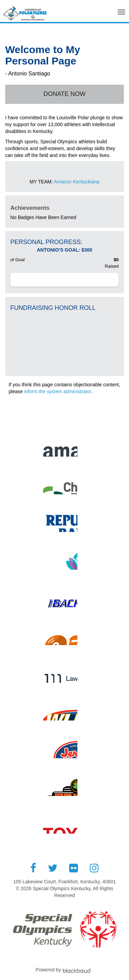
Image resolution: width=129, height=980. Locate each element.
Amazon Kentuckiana (76, 181)
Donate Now (64, 93)
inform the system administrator (57, 391)
